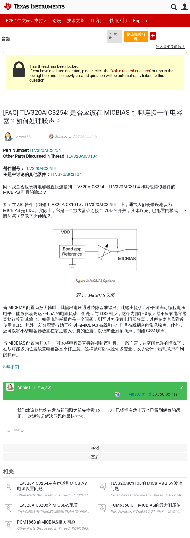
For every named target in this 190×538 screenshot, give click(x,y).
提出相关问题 (136, 36)
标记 (95, 447)
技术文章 (75, 20)
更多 (113, 35)
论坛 (56, 20)
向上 (9, 431)
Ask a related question (130, 71)
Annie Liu (23, 137)
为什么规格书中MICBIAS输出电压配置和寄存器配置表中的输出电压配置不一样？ (83, 511)
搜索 (173, 7)
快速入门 (118, 20)
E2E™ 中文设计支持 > (26, 20)
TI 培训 (97, 20)
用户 (184, 7)
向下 (22, 431)
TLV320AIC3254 (45, 150)
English (140, 20)
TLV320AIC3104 (81, 156)
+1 (181, 387)
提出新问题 (153, 36)
